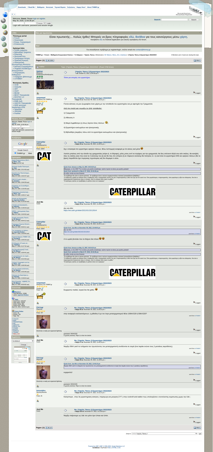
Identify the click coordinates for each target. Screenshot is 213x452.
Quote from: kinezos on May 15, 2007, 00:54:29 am (80, 167)
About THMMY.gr (93, 7)
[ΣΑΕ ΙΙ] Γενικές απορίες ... (20, 179)
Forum (17, 38)
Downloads (22, 7)
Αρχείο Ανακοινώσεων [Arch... (21, 160)
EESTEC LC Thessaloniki (18, 98)
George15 (17, 238)
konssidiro (41, 391)
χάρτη (183, 36)
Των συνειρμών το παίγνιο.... (20, 230)
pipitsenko (16, 325)
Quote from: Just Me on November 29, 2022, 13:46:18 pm (82, 364)
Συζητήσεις (71, 7)
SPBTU (16, 213)
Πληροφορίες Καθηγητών (18, 74)
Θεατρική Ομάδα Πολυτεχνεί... (21, 166)
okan (15, 168)
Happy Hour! (81, 7)
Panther (17, 113)
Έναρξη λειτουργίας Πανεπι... (20, 217)
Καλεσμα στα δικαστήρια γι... (20, 275)
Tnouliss (15, 332)
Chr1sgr (40, 307)
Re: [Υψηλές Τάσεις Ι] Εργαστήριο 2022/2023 (93, 98)
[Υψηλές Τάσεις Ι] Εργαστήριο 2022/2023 (142, 55)
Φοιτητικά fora (19, 56)
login (35, 19)
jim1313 (15, 329)
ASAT (16, 91)
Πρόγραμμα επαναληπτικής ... (21, 192)
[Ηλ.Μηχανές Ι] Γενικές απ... (20, 243)
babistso (16, 206)
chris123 (15, 319)
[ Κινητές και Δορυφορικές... (20, 205)
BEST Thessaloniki (21, 95)
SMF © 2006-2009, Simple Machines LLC (112, 446)
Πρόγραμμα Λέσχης (22, 58)
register (42, 19)
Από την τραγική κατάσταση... (21, 269)
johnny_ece (16, 326)
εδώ (131, 36)
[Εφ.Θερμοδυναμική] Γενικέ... (20, 249)
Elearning (18, 54)
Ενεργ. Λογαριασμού (22, 42)
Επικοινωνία (19, 44)
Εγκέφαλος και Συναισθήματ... (21, 186)
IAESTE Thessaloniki (22, 103)
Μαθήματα (40, 7)
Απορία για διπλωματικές (19, 198)
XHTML (114, 447)
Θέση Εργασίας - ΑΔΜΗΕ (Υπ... (21, 281)
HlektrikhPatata (17, 322)
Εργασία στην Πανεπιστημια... (21, 173)
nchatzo (15, 328)
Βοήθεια (140, 36)
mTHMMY (18, 79)
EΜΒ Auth (18, 101)
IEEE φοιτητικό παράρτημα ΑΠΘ (19, 106)
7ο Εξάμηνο (78, 55)
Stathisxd (16, 331)
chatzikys (17, 244)
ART (16, 89)
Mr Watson (17, 219)
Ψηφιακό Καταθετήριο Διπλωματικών (21, 70)
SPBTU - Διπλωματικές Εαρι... (21, 211)
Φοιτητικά (49, 7)
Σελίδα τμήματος (20, 50)
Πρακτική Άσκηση (21, 60)
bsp (14, 323)
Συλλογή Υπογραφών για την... (21, 262)
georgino (16, 174)
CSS (119, 447)
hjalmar (40, 71)
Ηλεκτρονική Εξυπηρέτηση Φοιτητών (21, 63)
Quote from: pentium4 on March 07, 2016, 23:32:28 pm (81, 171)
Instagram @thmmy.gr (23, 77)
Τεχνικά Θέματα (60, 7)
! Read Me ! (32, 7)
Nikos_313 (17, 161)
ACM (16, 85)
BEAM (16, 93)
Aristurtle (17, 87)
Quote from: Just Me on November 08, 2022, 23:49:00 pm (82, 228)
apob (14, 320)
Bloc (109, 447)
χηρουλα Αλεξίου (19, 200)
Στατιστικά (16, 288)
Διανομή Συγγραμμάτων (23, 66)
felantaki (16, 276)
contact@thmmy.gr (143, 50)
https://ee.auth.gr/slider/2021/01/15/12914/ (80, 210)
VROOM (17, 111)
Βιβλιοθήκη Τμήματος (22, 52)
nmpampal (41, 98)
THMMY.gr (39, 55)
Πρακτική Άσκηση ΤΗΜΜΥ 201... (22, 237)
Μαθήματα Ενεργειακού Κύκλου (62, 55)
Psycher (16, 187)
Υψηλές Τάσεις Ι (89, 55)
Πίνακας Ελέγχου (19, 119)
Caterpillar (41, 142)
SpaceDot (18, 109)
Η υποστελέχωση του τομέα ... (21, 256)
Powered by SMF (93, 446)
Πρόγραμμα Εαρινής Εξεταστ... (21, 224)
